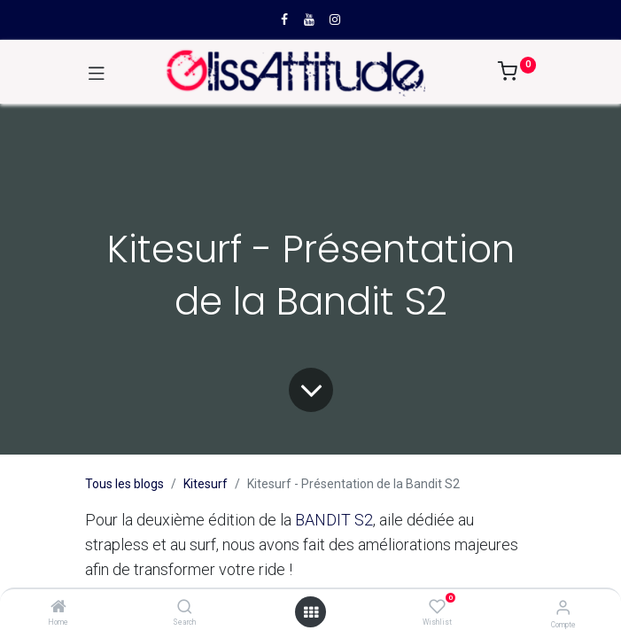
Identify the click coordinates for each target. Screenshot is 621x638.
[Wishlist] (437, 607)
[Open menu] (311, 612)
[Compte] (563, 607)
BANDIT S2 (334, 519)
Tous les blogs (124, 484)
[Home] (58, 608)
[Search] (184, 608)
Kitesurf (205, 484)
